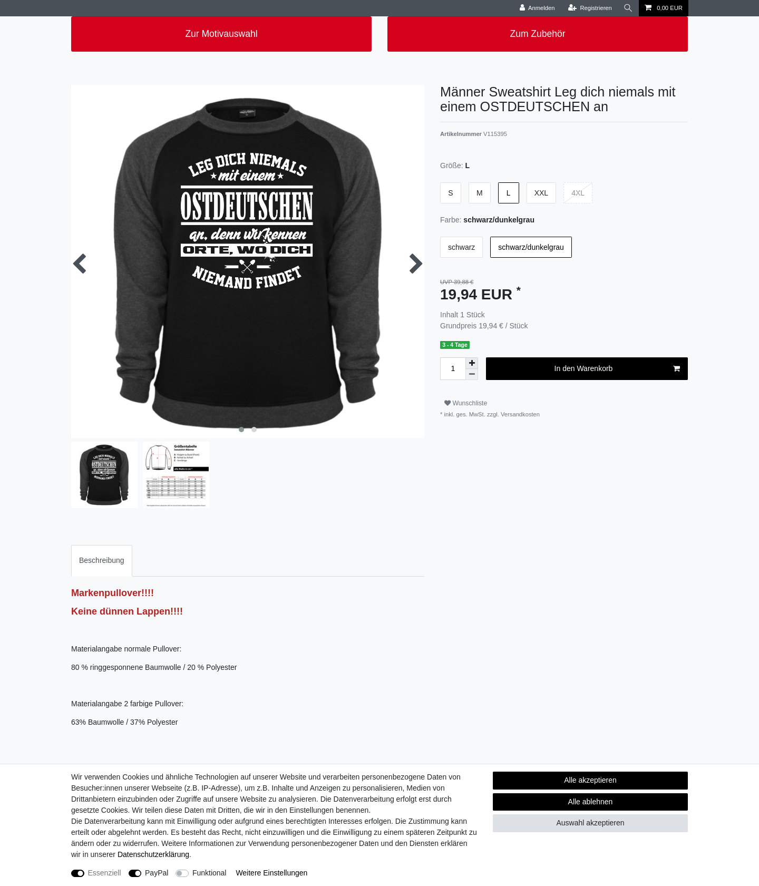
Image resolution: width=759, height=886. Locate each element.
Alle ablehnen (590, 801)
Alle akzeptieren (590, 780)
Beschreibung (101, 560)
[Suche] (628, 8)
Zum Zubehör (537, 33)
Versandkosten (519, 414)
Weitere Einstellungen (271, 873)
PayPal (156, 873)
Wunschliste (465, 403)
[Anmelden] (537, 8)
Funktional (209, 873)
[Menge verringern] (471, 374)
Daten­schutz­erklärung (153, 854)
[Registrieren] (590, 8)
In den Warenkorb (617, 369)
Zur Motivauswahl (221, 33)
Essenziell (104, 873)
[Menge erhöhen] (471, 363)
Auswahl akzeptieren (590, 823)
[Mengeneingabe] (452, 368)
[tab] (101, 560)
